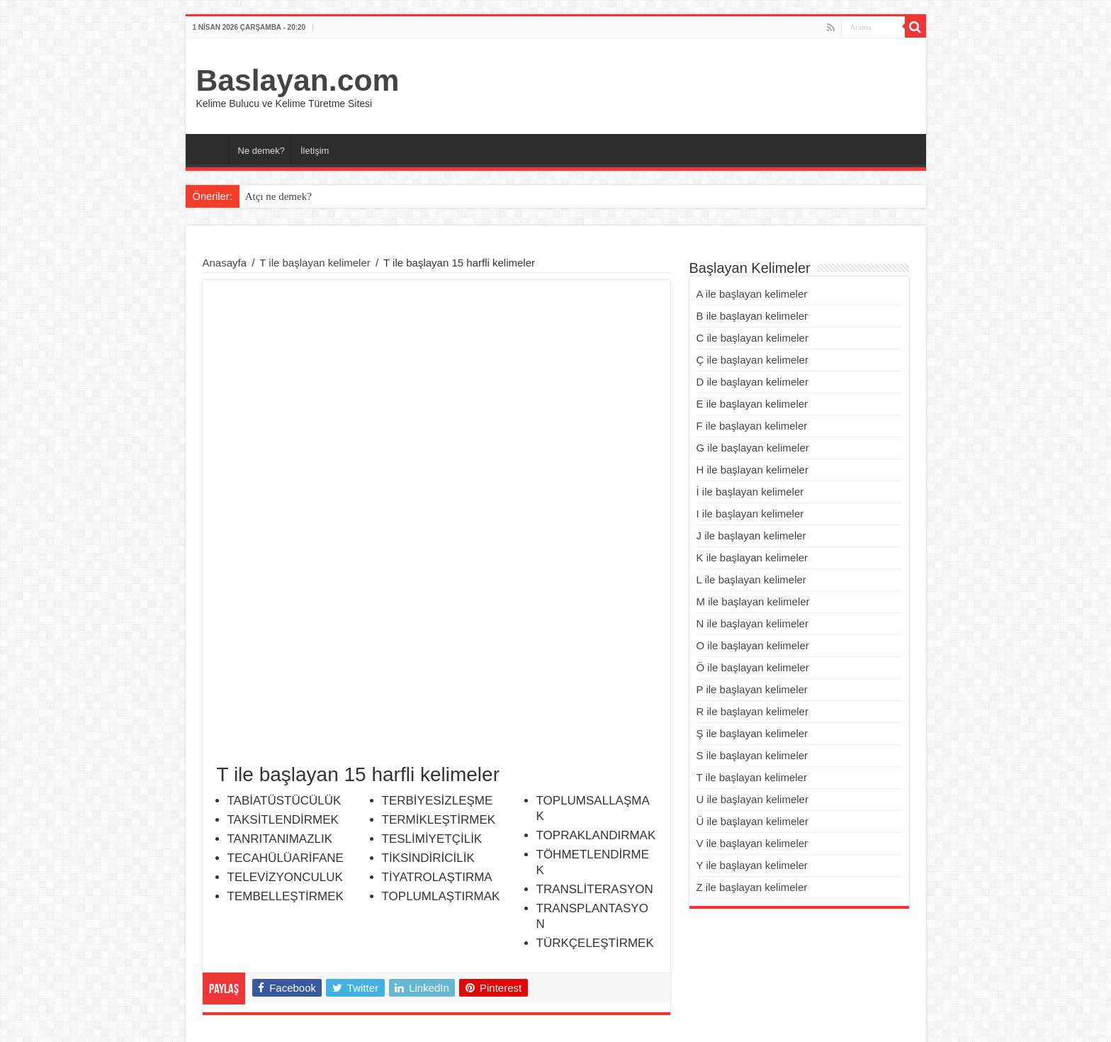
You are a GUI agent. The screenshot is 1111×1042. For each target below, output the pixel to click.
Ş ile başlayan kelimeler (752, 733)
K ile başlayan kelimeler (752, 557)
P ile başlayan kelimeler (752, 689)
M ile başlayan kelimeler (753, 601)
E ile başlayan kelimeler (752, 404)
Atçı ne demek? (278, 196)
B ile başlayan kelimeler (752, 316)
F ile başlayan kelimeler (752, 426)
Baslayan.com (298, 80)
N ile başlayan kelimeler (752, 623)
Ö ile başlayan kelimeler (753, 667)
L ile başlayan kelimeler (751, 579)
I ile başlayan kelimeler (750, 514)
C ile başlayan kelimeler (752, 338)
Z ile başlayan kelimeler (752, 887)
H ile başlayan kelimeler (752, 470)
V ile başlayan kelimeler (752, 843)
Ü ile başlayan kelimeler (752, 821)
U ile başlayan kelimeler (752, 799)
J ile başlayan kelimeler (751, 536)
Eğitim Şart (899, 1019)
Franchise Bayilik (824, 1019)
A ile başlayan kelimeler (752, 294)
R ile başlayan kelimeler (752, 711)
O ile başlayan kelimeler (753, 645)
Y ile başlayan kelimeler (752, 865)
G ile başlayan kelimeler (753, 448)
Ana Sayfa (211, 149)
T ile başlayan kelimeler (314, 263)
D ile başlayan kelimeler (752, 382)
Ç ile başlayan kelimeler (752, 360)
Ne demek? (261, 150)
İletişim (314, 150)
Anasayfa (225, 263)
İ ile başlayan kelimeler (750, 492)
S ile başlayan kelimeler (752, 755)
